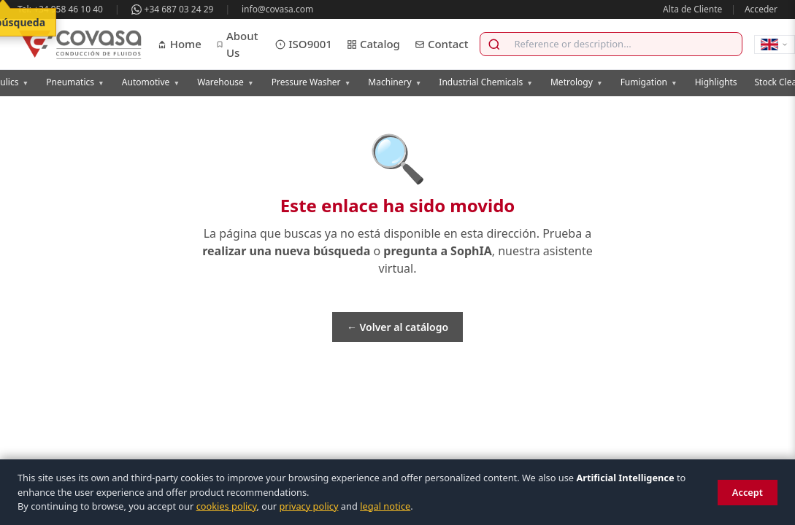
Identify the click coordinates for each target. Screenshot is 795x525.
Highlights (716, 82)
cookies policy (226, 506)
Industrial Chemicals (486, 82)
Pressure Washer (311, 82)
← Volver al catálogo (397, 327)
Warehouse (225, 82)
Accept (747, 492)
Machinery (394, 82)
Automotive (151, 82)
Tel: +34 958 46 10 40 (60, 9)
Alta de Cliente (692, 9)
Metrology (576, 82)
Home (179, 43)
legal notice (385, 506)
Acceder (761, 9)
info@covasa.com (277, 9)
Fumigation (649, 82)
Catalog (373, 43)
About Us (237, 44)
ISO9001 (303, 43)
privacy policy (308, 506)
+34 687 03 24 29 (172, 9)
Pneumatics (75, 82)
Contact (442, 43)
